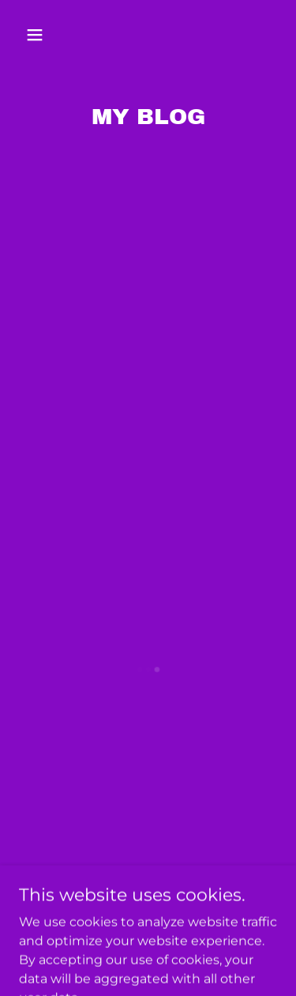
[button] (48, 35)
